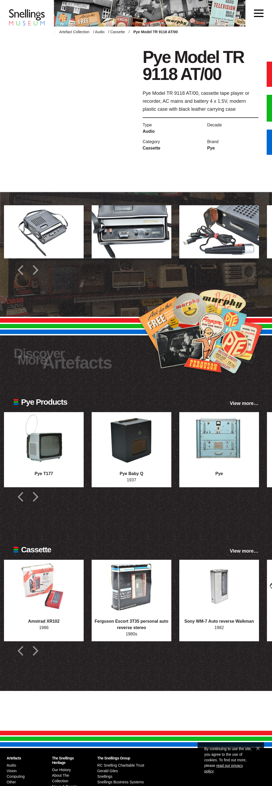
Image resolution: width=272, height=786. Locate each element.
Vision (12, 771)
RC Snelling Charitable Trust (120, 765)
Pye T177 (44, 473)
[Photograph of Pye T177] (44, 438)
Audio (100, 32)
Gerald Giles (107, 771)
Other (11, 782)
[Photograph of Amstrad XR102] (44, 586)
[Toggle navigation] (258, 13)
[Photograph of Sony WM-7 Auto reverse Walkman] (219, 586)
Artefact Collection (74, 32)
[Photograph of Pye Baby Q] (131, 438)
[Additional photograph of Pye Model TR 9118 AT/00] (44, 231)
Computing (16, 776)
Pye (211, 148)
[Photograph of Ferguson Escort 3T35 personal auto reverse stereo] (131, 586)
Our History (61, 770)
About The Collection (60, 778)
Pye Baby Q (131, 473)
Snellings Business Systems (120, 782)
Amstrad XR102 (44, 621)
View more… (244, 403)
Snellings (104, 776)
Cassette (117, 32)
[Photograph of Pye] (219, 438)
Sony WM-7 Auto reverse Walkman (219, 621)
